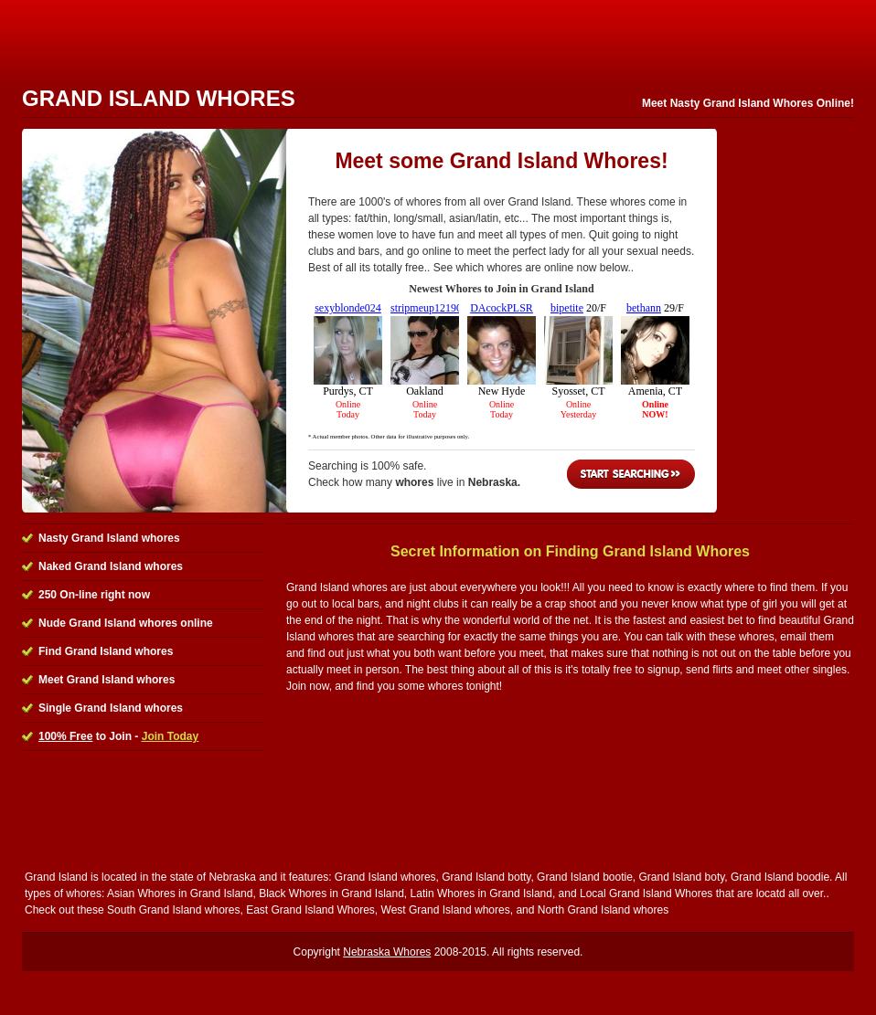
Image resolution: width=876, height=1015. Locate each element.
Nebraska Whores (387, 952)
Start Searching (631, 474)
